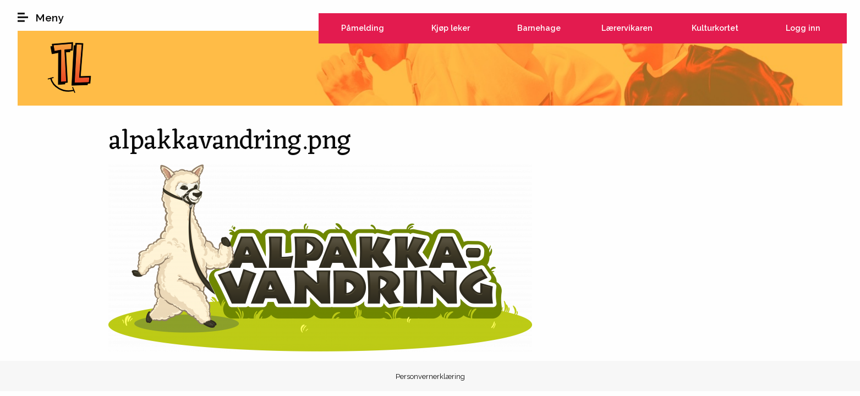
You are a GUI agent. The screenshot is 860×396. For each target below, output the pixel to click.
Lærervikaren (627, 27)
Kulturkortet (715, 27)
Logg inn (803, 27)
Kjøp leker (450, 27)
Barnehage (539, 27)
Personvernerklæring (430, 376)
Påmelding (362, 27)
